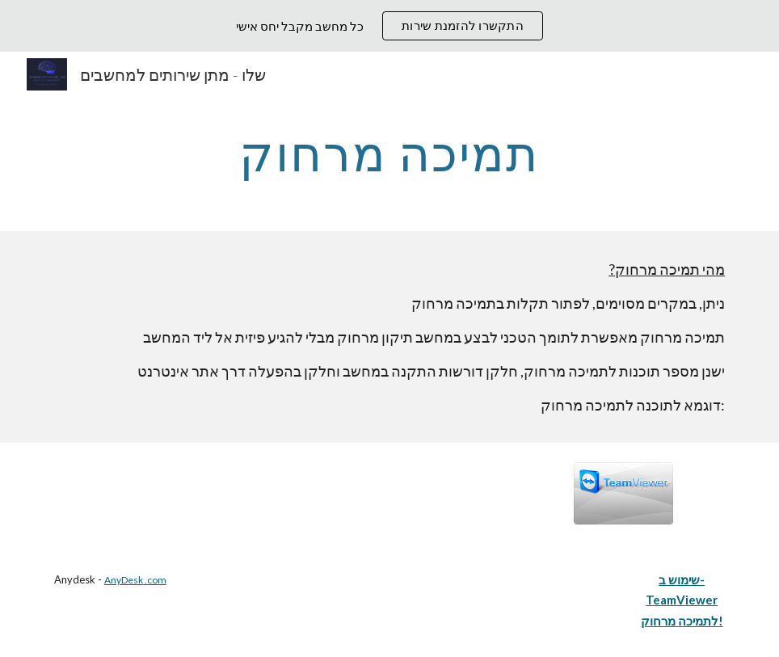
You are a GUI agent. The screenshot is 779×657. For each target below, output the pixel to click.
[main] (390, 153)
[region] (389, 26)
